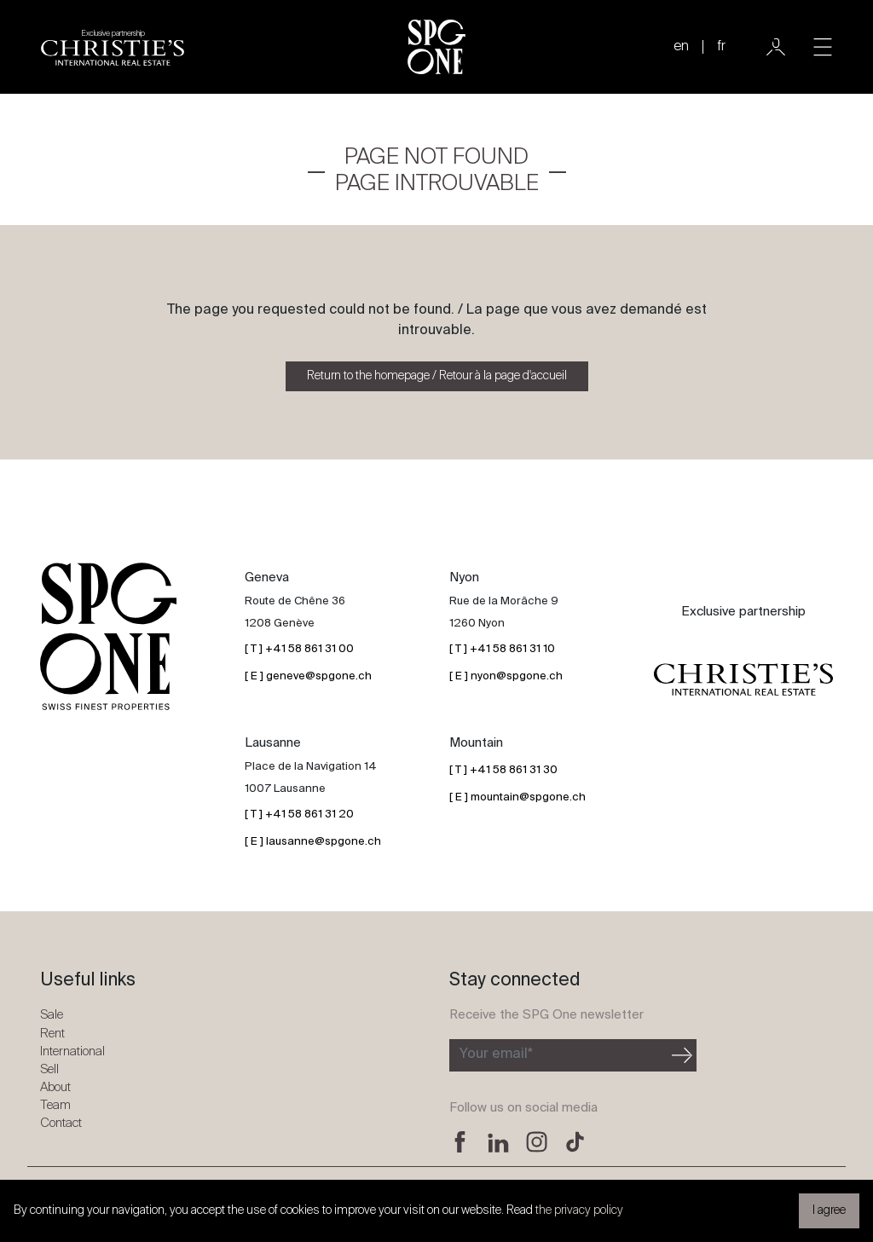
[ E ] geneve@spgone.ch (308, 676)
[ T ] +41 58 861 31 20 (299, 814)
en (681, 47)
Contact (61, 1123)
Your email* (496, 1054)
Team (55, 1105)
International (72, 1051)
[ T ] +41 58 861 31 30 (503, 770)
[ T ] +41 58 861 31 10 (502, 649)
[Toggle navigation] (822, 47)
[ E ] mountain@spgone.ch (517, 797)
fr (721, 47)
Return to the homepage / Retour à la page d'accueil (437, 376)
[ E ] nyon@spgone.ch (506, 676)
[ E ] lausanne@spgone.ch (313, 841)
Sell (49, 1069)
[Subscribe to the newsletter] (558, 1055)
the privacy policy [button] (579, 1210)
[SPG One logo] (436, 47)
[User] (775, 47)
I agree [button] (829, 1210)
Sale (51, 1014)
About (55, 1087)
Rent (52, 1033)
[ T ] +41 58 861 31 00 (299, 649)
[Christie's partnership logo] (112, 47)
